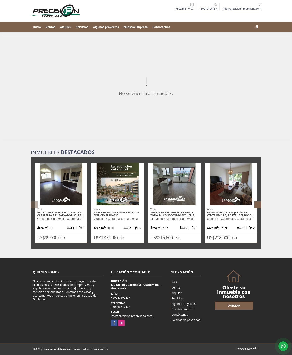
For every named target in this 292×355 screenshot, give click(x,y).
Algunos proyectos (106, 27)
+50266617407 (184, 8)
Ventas (50, 27)
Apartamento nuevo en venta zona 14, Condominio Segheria (172, 214)
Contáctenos (161, 27)
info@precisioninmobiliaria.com (131, 316)
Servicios (82, 27)
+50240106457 (208, 8)
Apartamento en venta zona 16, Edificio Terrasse (117, 214)
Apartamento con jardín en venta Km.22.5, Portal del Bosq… (230, 214)
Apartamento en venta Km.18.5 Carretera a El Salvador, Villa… (60, 214)
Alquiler (65, 27)
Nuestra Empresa (136, 27)
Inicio (37, 27)
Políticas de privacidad (186, 320)
